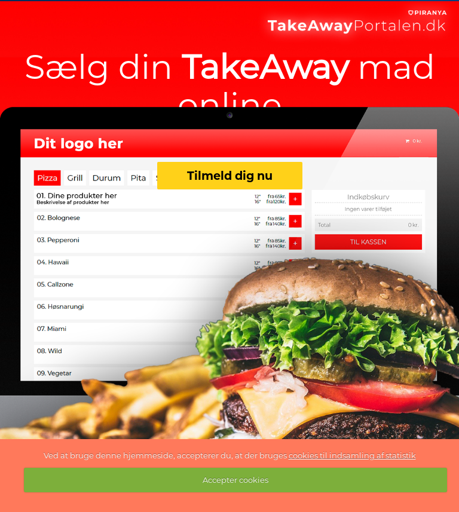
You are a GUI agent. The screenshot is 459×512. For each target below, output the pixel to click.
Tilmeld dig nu (230, 175)
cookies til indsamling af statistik (352, 455)
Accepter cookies (235, 480)
